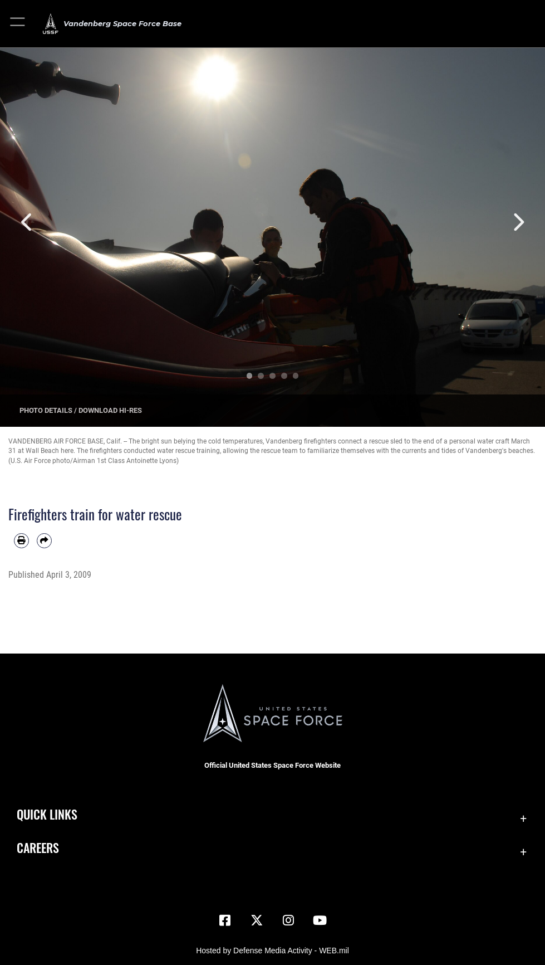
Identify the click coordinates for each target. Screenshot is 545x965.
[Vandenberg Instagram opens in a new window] (288, 920)
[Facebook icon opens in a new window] (225, 920)
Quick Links (47, 814)
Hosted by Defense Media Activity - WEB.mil (272, 950)
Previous (27, 222)
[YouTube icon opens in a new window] (320, 920)
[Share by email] (44, 540)
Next (517, 222)
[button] (18, 23)
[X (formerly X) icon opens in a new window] (256, 920)
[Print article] (21, 540)
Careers (38, 847)
